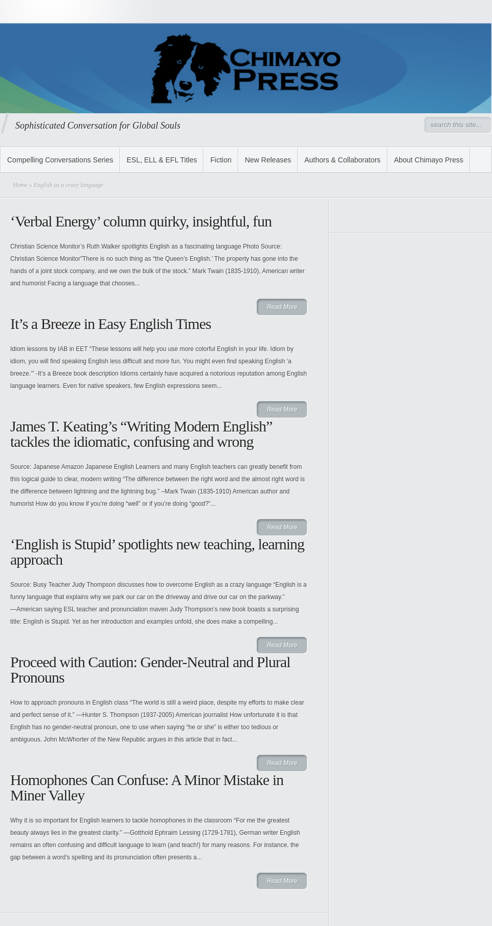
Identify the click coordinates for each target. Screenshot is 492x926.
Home (20, 185)
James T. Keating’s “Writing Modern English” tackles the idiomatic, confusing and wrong (141, 434)
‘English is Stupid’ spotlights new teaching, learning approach (157, 552)
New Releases (268, 160)
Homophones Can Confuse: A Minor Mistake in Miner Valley (146, 787)
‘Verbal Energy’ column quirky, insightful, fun (141, 221)
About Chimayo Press (428, 160)
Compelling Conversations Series (60, 160)
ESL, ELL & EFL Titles (162, 160)
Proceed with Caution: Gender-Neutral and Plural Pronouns (150, 669)
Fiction (220, 160)
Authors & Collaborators (342, 160)
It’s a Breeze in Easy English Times (110, 323)
